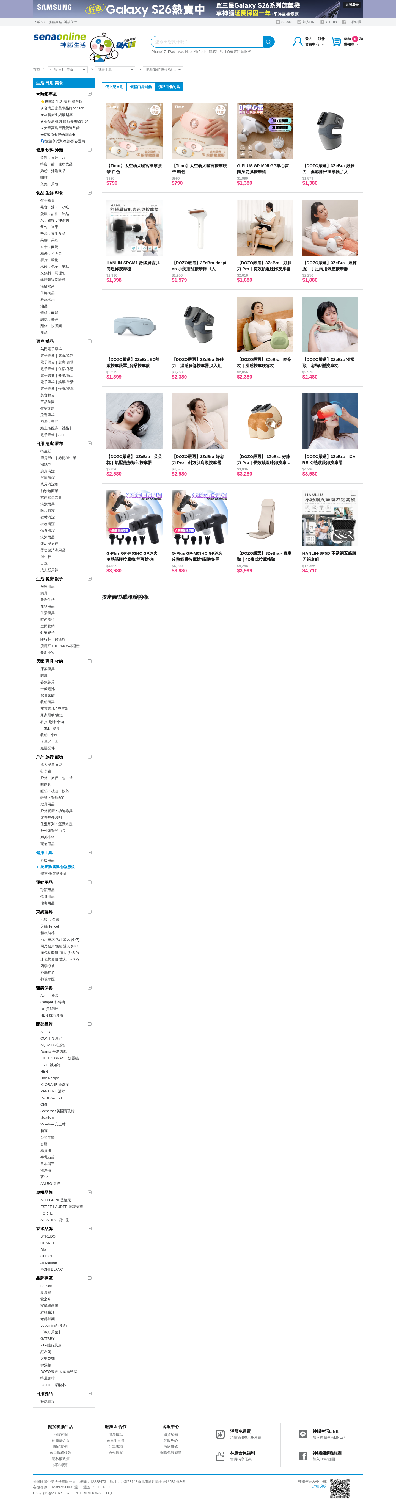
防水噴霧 (47, 511)
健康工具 (105, 70)
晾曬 (44, 676)
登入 (308, 39)
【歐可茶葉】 (51, 1332)
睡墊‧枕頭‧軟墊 (54, 791)
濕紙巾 (45, 464)
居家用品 (47, 586)
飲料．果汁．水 (52, 158)
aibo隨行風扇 (51, 1345)
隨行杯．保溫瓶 (52, 639)
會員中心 (315, 44)
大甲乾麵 (47, 1358)
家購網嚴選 (49, 1306)
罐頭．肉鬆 (49, 313)
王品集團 (47, 402)
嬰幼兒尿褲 (49, 544)
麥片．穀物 (49, 260)
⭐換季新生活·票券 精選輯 (61, 102)
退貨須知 (171, 1435)
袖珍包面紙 (49, 491)
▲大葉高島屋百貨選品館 (60, 128)
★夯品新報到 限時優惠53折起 (64, 121)
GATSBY (47, 1339)
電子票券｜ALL (52, 435)
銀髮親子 (47, 633)
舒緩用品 (47, 860)
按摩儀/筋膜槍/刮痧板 (162, 70)
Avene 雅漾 (49, 995)
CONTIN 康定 (51, 1038)
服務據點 (55, 22)
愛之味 (45, 1299)
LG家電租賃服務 (238, 51)
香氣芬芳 (47, 682)
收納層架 (47, 702)
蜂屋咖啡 (47, 1378)
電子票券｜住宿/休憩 (57, 369)
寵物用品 (47, 606)
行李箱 (45, 771)
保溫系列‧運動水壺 (56, 824)
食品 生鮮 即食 (49, 193)
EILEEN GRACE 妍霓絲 (59, 1058)
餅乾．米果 (49, 227)
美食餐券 (47, 395)
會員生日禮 (116, 1441)
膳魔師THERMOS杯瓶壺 (60, 646)
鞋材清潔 (47, 517)
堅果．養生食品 (52, 233)
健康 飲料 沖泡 (49, 150)
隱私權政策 (61, 1459)
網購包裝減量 (171, 1453)
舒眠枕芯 (47, 972)
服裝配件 (47, 748)
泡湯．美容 (49, 421)
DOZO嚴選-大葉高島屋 (58, 1372)
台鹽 (44, 1144)
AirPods (200, 51)
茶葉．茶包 (49, 184)
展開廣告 (352, 5)
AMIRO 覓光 (50, 1184)
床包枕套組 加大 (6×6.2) (59, 953)
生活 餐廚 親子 (49, 578)
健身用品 (47, 897)
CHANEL (47, 1243)
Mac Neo (184, 51)
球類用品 (47, 890)
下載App (40, 22)
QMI (43, 1104)
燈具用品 (47, 804)
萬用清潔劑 (49, 484)
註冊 (321, 39)
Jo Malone (48, 1263)
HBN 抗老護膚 (51, 1015)
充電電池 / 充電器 (54, 708)
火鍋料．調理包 (52, 273)
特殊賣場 (47, 1401)
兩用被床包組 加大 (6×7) (59, 939)
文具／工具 (49, 741)
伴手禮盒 (47, 200)
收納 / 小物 (49, 735)
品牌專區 (44, 1278)
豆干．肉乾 (49, 247)
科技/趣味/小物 (52, 722)
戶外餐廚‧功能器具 (56, 811)
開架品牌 (44, 1024)
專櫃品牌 (44, 1192)
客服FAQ (170, 1441)
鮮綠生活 (47, 1312)
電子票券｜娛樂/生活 (57, 382)
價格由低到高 (169, 87)
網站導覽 (60, 1465)
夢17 (44, 1177)
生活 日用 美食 (61, 70)
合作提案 (116, 1453)
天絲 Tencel (49, 926)
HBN (44, 1071)
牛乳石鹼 (47, 1157)
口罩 (44, 563)
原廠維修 (171, 1447)
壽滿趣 (45, 1365)
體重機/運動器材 (53, 873)
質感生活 (216, 51)
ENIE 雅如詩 (50, 1065)
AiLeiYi (45, 1032)
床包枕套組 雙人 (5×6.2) (59, 959)
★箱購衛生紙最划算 (56, 115)
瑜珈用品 (47, 903)
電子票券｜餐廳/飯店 (57, 375)
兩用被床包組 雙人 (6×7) (59, 946)
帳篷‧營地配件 (52, 798)
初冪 (44, 1131)
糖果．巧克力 (51, 253)
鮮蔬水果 (47, 299)
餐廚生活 (47, 600)
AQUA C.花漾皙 (53, 1045)
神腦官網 (60, 1435)
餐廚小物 (47, 652)
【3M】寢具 (50, 728)
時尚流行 (47, 619)
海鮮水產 (47, 286)
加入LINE (307, 22)
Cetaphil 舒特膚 (52, 1002)
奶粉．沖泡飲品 (52, 171)
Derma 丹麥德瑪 (53, 1052)
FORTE (46, 1213)
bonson (46, 1286)
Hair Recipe (49, 1078)
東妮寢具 (44, 912)
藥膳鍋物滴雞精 (52, 280)
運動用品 (44, 882)
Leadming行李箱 (53, 1325)
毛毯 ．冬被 (49, 920)
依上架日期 (114, 87)
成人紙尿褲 (49, 570)
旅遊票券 (47, 415)
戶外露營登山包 (52, 831)
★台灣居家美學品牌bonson (62, 108)
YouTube (329, 22)
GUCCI (46, 1256)
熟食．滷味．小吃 (54, 207)
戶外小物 (47, 837)
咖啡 (44, 177)
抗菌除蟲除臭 (51, 497)
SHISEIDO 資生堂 (54, 1220)
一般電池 (47, 689)
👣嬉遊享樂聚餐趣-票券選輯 (62, 141)
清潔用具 (47, 504)
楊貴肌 (45, 1151)
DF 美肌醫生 (50, 1009)
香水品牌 (44, 1228)
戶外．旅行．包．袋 (56, 778)
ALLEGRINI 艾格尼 (55, 1200)
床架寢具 (47, 669)
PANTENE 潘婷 (52, 1091)
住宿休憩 (47, 408)
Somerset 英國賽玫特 (57, 1111)
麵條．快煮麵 (51, 326)
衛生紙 (45, 451)
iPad (171, 51)
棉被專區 (47, 979)
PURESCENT (51, 1098)
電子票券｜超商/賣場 (57, 362)
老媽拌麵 (47, 1319)
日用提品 (44, 1393)
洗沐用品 (47, 537)
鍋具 (44, 593)
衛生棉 (45, 557)
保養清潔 (47, 530)
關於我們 (60, 1447)
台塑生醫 (47, 1137)
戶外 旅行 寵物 (49, 757)
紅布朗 (45, 1352)
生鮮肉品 (47, 293)
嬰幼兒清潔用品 (52, 550)
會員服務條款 (60, 1453)
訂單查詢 (116, 1447)
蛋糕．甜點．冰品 (54, 214)
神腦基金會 (61, 1441)
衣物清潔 (47, 524)
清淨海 (45, 1170)
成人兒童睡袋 (51, 765)
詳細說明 (319, 1486)
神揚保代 (70, 22)
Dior (43, 1249)
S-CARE (285, 22)
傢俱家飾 (47, 695)
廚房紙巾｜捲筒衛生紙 (58, 458)
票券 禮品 (45, 341)
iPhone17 (158, 51)
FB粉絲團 (352, 22)
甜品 (44, 332)
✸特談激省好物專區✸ (57, 135)
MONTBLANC (51, 1269)
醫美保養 (44, 988)
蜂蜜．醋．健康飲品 (56, 164)
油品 (44, 306)
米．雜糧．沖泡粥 (54, 220)
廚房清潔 (47, 471)
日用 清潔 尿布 (49, 443)
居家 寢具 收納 (49, 661)
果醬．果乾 (49, 240)
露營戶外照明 (51, 817)
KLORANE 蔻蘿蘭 (54, 1085)
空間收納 (47, 626)
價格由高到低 (141, 87)
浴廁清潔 (47, 478)
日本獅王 (47, 1164)
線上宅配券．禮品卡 (56, 428)
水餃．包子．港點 (54, 266)
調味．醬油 (49, 319)
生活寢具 (47, 613)
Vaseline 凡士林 (53, 1124)
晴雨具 (45, 784)
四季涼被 (47, 966)
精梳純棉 (47, 933)
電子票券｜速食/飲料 (57, 356)
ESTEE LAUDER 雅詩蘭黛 (61, 1207)
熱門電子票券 (51, 349)
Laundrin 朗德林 (53, 1385)
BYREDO (48, 1236)
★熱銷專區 (46, 94)
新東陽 (45, 1292)
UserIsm (47, 1118)
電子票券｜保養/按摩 (57, 389)
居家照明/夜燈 (51, 715)
